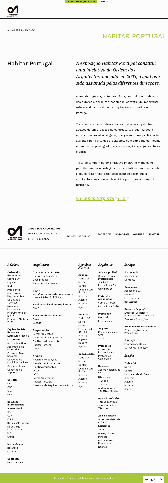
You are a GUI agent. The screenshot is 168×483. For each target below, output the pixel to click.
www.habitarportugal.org (102, 198)
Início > (11, 30)
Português (151, 479)
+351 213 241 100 (80, 236)
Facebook (104, 234)
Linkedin (153, 234)
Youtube (138, 234)
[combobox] (153, 479)
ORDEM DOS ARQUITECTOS (81, 1)
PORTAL (105, 1)
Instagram (122, 234)
